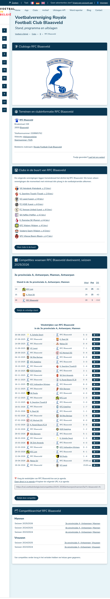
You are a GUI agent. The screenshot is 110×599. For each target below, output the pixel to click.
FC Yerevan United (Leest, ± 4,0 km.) (36, 209)
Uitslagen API (59, 10)
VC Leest (34, 348)
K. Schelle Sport (36, 335)
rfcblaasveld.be (30, 136)
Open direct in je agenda (24, 481)
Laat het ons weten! (96, 157)
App (27, 10)
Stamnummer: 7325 (23, 140)
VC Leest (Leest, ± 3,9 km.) (32, 199)
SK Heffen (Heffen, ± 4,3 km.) (33, 215)
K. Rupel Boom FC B (68, 379)
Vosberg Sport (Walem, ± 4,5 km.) (35, 230)
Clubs (35, 10)
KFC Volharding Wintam (40, 384)
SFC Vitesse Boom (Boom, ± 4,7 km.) (36, 236)
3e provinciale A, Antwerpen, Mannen (82, 523)
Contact (98, 10)
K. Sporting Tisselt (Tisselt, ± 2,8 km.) (36, 193)
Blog (89, 10)
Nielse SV (64, 343)
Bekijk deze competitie (26, 498)
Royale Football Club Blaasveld (48, 147)
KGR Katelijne (35, 371)
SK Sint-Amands (66, 375)
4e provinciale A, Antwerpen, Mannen (82, 527)
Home (17, 10)
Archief (45, 10)
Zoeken (15, 2)
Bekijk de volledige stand (27, 310)
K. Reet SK (30, 294)
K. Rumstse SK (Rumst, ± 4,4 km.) (35, 220)
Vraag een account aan (83, 2)
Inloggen (104, 2)
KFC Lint (29, 289)
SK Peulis (34, 393)
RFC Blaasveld (32, 300)
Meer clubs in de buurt (26, 247)
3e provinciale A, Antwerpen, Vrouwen (82, 542)
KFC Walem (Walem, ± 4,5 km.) (34, 225)
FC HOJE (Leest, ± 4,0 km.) (31, 204)
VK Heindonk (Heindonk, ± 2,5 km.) (35, 188)
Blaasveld (24, 127)
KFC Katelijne (35, 362)
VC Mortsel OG (66, 352)
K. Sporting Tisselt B (68, 366)
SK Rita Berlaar (36, 357)
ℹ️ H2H (96, 335)
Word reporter (76, 10)
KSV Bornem (65, 388)
